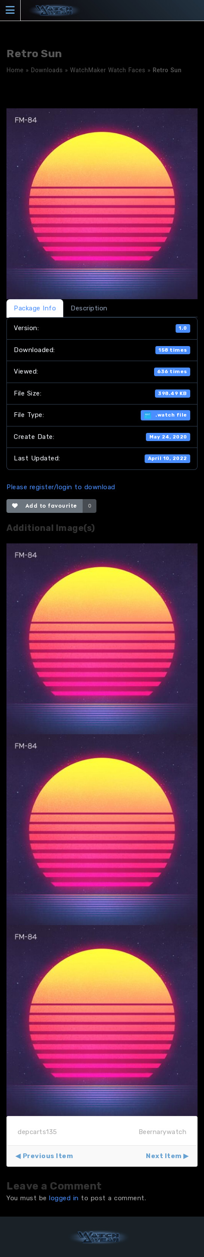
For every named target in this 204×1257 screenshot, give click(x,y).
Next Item (164, 1156)
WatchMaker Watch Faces (107, 70)
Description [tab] (89, 308)
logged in (64, 1198)
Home (15, 70)
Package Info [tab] (35, 308)
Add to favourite (44, 506)
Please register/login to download (60, 487)
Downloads (47, 70)
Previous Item (48, 1156)
